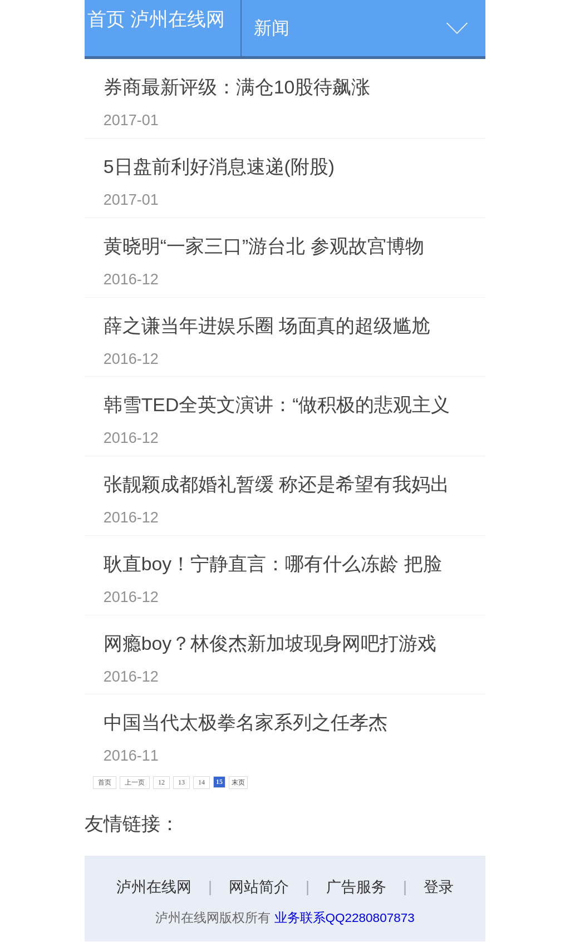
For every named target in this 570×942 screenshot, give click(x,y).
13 (181, 782)
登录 (439, 887)
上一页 (135, 782)
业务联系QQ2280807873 (344, 918)
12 (161, 782)
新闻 (271, 28)
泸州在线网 (153, 887)
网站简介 (259, 887)
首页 (104, 782)
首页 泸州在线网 (156, 18)
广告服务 (356, 887)
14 (201, 782)
